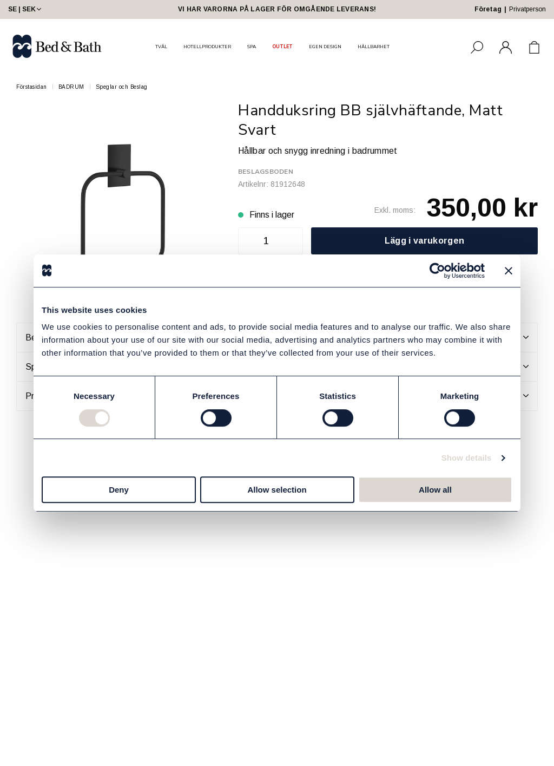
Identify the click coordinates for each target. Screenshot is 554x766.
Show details (466, 457)
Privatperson (527, 9)
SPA (251, 46)
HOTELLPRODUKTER (207, 46)
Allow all (435, 489)
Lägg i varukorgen (424, 240)
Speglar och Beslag (122, 87)
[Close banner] (508, 270)
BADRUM (71, 87)
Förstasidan (31, 87)
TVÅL (161, 46)
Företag (488, 9)
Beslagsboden (265, 171)
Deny (119, 489)
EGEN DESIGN (325, 46)
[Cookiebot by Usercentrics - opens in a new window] (437, 271)
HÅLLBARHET (374, 46)
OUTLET (282, 46)
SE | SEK (25, 9)
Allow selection (276, 489)
